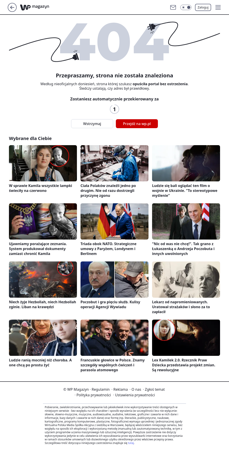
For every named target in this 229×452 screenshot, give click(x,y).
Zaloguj (203, 7)
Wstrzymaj (92, 123)
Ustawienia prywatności (134, 395)
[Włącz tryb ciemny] (185, 7)
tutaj (131, 443)
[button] (218, 7)
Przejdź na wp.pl (137, 123)
